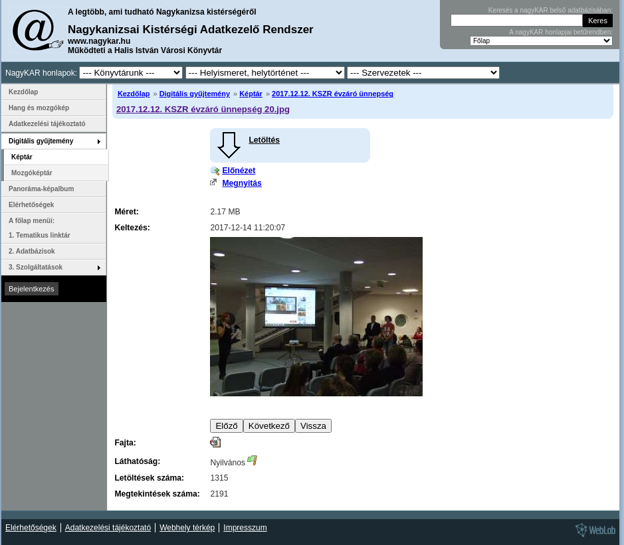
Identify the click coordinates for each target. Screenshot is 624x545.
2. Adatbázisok (32, 251)
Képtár (250, 94)
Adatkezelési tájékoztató (47, 123)
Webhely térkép (187, 527)
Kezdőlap (134, 94)
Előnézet (238, 170)
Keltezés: (132, 227)
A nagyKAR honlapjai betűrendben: (561, 32)
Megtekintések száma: (156, 494)
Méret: (126, 211)
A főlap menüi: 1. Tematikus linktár (39, 228)
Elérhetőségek (31, 204)
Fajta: (125, 442)
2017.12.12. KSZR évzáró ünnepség (332, 94)
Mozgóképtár (31, 173)
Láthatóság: (137, 461)
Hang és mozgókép (39, 108)
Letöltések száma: (149, 478)
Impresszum (244, 527)
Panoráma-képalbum (41, 189)
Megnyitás (241, 183)
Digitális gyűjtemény (194, 94)
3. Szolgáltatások (35, 267)
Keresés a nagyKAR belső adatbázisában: (550, 10)
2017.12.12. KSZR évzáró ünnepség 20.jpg (203, 109)
